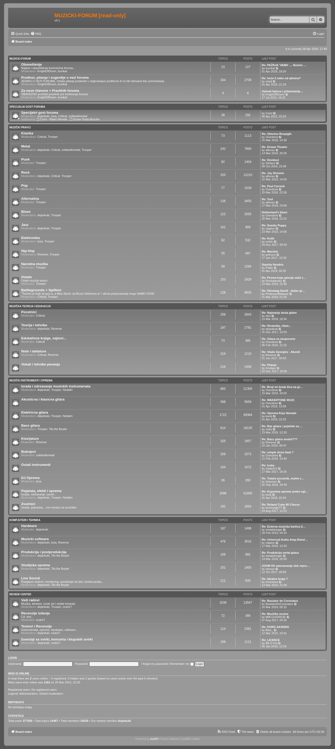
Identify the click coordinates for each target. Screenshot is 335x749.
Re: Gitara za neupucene (278, 338)
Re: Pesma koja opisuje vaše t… (284, 277)
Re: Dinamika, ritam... (276, 325)
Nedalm (68, 389)
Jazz (25, 225)
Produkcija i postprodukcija (43, 552)
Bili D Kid (271, 643)
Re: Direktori (270, 160)
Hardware (29, 526)
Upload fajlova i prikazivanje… (282, 91)
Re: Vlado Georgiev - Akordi (281, 351)
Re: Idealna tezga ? (275, 578)
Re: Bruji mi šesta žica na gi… (282, 386)
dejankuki (43, 116)
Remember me (182, 663)
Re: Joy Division (273, 173)
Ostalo (26, 277)
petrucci (271, 254)
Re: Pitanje (269, 365)
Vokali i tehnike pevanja (40, 364)
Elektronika (30, 238)
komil (269, 416)
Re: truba (268, 465)
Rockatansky (274, 280)
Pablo (269, 267)
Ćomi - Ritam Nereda (52, 119)
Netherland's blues (274, 212)
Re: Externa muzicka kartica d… (283, 526)
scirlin (269, 241)
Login (12, 657)
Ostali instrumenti (36, 465)
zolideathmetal (78, 116)
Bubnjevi (28, 452)
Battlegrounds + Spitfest (41, 290)
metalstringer (274, 529)
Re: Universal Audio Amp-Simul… (285, 539)
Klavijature (30, 439)
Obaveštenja (31, 64)
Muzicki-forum (20, 58)
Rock (25, 172)
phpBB (154, 738)
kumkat (62, 71)
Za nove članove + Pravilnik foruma (50, 91)
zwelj (269, 81)
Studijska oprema (35, 565)
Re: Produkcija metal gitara (280, 552)
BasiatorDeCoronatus (279, 603)
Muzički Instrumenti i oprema (31, 380)
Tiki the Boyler (58, 429)
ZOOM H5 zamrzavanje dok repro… (286, 565)
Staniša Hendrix (272, 264)
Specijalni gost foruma (27, 106)
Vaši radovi (30, 600)
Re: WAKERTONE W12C (278, 400)
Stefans (270, 163)
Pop (24, 185)
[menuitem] (36, 34)
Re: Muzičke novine (275, 613)
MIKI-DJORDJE (276, 617)
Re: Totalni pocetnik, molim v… (283, 478)
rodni (269, 429)
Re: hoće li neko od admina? (281, 78)
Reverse (42, 254)
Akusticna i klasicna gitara (43, 399)
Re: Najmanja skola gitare (279, 312)
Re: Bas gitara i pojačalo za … (282, 426)
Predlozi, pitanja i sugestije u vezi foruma (55, 77)
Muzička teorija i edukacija (30, 306)
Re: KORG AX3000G (275, 626)
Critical (62, 116)
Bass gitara (30, 425)
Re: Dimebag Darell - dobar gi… (283, 290)
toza (54, 116)
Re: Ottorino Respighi (277, 133)
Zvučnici (28, 504)
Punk (25, 159)
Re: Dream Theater (274, 146)
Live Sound (30, 578)
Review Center (20, 594)
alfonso (270, 150)
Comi (269, 113)
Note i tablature (33, 351)
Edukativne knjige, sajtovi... (43, 338)
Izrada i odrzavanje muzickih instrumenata (56, 386)
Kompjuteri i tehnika (24, 520)
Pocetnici (29, 312)
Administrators (28, 693)
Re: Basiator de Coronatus (280, 600)
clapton (270, 228)
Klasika (27, 133)
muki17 (67, 606)
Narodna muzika (34, 264)
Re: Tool (267, 199)
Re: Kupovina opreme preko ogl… (285, 491)
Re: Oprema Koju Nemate (279, 413)
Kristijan (271, 368)
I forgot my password (154, 663)
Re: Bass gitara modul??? (279, 439)
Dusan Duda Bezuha (84, 119)
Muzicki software (35, 539)
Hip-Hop (28, 251)
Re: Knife (268, 238)
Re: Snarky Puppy (274, 225)
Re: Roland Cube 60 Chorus (281, 504)
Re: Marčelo (270, 251)
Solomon (271, 481)
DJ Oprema (30, 478)
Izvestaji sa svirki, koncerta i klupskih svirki (57, 639)
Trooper (53, 136)
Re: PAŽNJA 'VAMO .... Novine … (284, 65)
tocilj (268, 494)
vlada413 (271, 468)
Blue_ (269, 630)
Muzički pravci (20, 127)
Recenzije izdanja (35, 613)
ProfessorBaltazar (277, 293)
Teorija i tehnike (34, 325)
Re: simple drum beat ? (278, 452)
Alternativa (30, 199)
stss (268, 315)
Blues (26, 212)
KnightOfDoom (46, 71)
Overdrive (272, 137)
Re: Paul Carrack (273, 186)
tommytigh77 (274, 507)
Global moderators (51, 693)
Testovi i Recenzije (36, 626)
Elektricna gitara (34, 412)
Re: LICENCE (271, 640)
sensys (270, 568)
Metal (25, 146)
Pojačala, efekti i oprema (41, 491)
